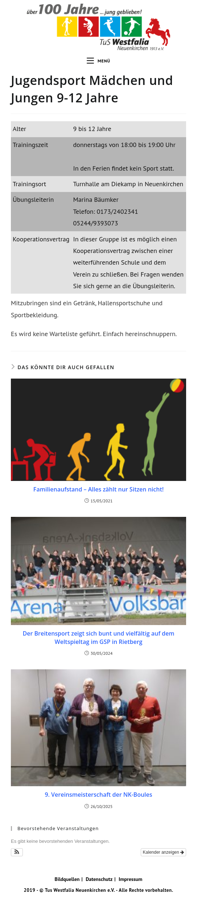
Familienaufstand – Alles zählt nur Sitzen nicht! (98, 489)
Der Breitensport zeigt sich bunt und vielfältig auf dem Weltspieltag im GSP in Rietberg (98, 637)
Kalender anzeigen (163, 852)
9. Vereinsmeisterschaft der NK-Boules (98, 795)
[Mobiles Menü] (98, 61)
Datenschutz (99, 879)
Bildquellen (67, 879)
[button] (16, 852)
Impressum (130, 879)
